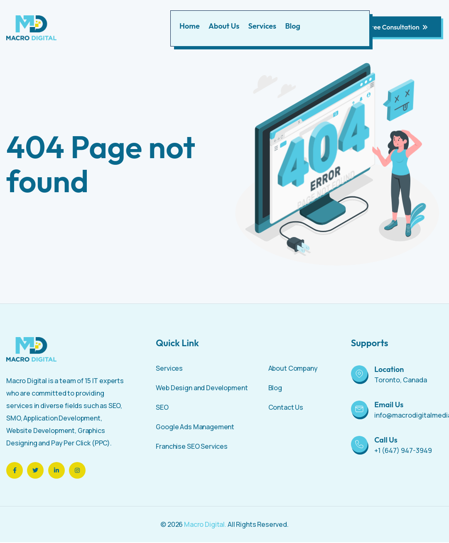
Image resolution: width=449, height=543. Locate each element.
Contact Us (286, 407)
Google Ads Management (195, 426)
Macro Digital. (205, 524)
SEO (162, 407)
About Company (293, 368)
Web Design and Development (202, 387)
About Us (224, 26)
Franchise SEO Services (192, 446)
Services (262, 26)
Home (189, 26)
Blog (292, 26)
